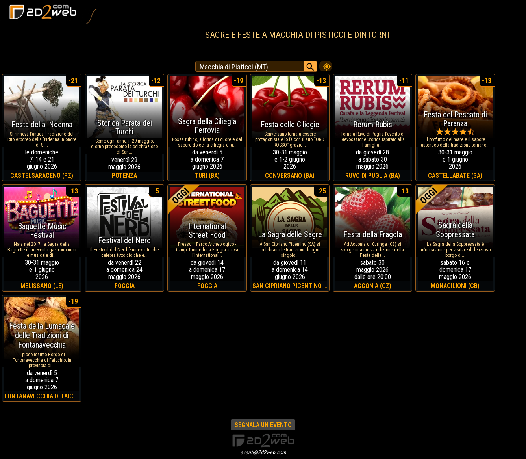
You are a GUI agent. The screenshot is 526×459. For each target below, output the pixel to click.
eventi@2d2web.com (263, 452)
